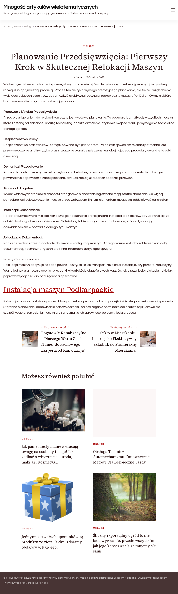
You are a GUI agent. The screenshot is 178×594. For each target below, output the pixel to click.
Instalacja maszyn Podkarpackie (58, 289)
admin (78, 77)
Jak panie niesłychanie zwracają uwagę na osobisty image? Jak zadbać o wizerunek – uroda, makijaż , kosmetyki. (50, 454)
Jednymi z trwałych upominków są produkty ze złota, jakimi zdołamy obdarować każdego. (52, 542)
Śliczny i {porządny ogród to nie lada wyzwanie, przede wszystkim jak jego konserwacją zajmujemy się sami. (124, 543)
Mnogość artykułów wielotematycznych (50, 7)
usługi (89, 46)
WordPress (41, 583)
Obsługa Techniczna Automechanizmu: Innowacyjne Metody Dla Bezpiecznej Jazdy (121, 457)
